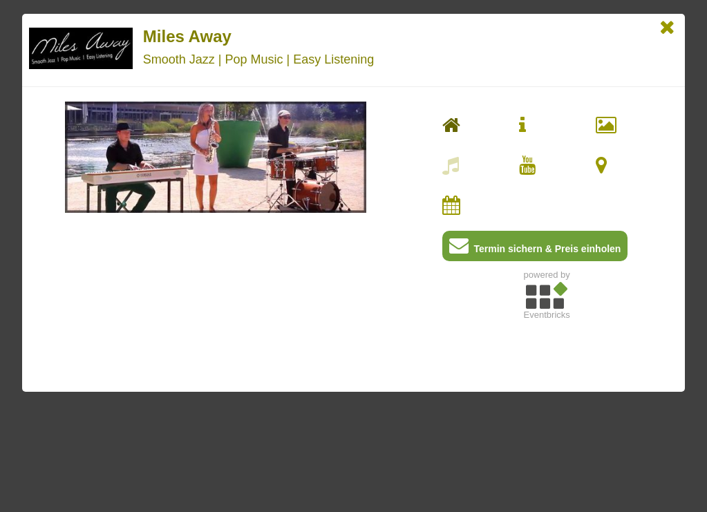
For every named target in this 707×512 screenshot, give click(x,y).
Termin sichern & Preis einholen (535, 248)
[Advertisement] (547, 422)
